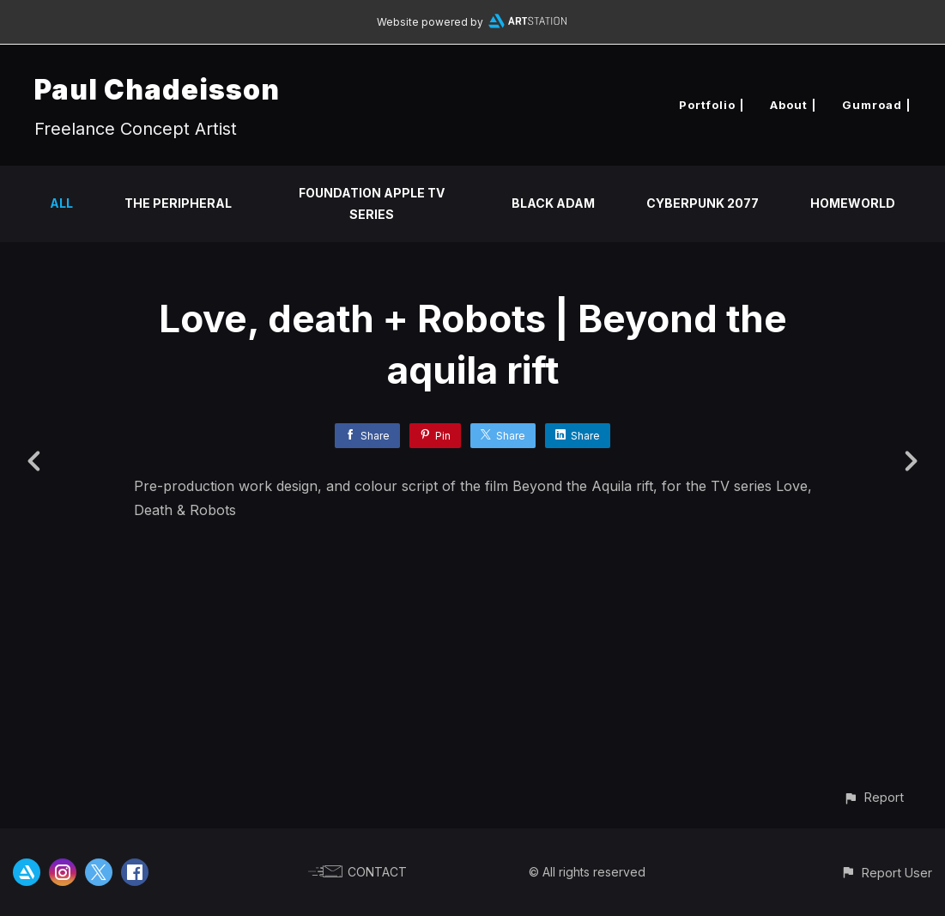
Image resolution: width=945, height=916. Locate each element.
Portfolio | (711, 105)
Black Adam (553, 203)
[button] (873, 797)
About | (793, 105)
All (61, 203)
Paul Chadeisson (157, 89)
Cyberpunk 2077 (702, 203)
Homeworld (852, 203)
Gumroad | (876, 105)
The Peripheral (178, 203)
